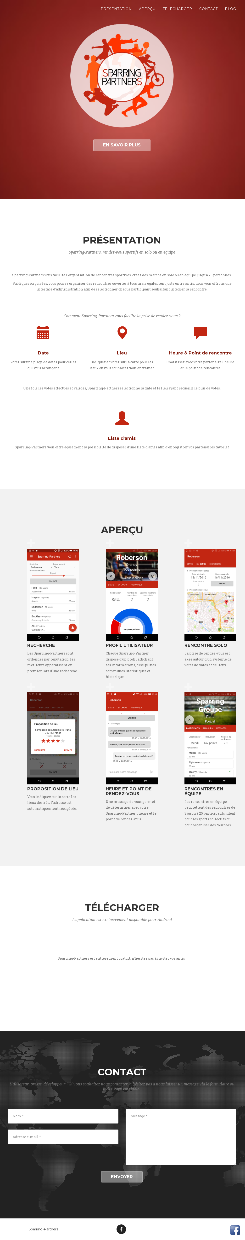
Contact (208, 12)
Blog (230, 12)
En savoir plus (122, 145)
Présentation (116, 12)
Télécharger (177, 12)
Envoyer (122, 1176)
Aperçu (147, 12)
